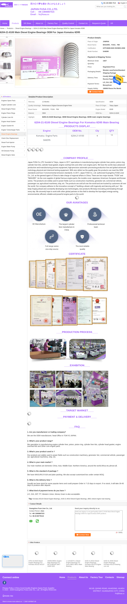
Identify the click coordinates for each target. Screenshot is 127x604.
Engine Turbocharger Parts (10, 130)
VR (111, 23)
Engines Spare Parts (8, 101)
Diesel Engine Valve (8, 155)
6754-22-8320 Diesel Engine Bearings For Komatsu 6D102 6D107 (36, 562)
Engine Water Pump (8, 147)
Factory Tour (53, 23)
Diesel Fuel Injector (7, 142)
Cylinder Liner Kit (7, 117)
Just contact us (30, 601)
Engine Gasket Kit (7, 126)
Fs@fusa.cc (119, 593)
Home (4, 23)
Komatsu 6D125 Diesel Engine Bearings (46, 499)
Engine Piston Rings (8, 113)
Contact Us (83, 23)
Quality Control (68, 23)
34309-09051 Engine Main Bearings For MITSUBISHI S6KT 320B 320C (54, 563)
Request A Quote (99, 23)
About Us (39, 23)
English (123, 3)
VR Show (27, 23)
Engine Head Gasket (8, 121)
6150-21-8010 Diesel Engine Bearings (74, 499)
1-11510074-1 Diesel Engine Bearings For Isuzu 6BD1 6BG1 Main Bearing (74, 563)
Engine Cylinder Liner (8, 105)
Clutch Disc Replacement (10, 138)
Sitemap (120, 577)
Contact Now (97, 92)
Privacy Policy (8, 588)
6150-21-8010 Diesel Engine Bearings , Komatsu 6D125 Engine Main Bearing (93, 563)
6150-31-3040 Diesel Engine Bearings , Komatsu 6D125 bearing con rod (112, 563)
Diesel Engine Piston (8, 109)
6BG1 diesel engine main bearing (99, 499)
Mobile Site (8, 596)
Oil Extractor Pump (7, 151)
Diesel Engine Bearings (23, 28)
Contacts (109, 577)
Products (15, 23)
